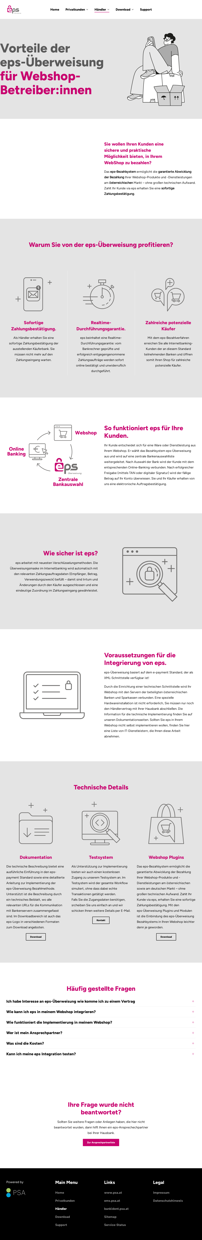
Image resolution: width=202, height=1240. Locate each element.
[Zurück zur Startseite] (14, 9)
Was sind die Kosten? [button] (25, 1043)
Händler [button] (102, 9)
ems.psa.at (112, 1201)
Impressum (161, 1192)
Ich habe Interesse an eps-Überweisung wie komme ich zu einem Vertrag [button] (70, 1001)
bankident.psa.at (116, 1209)
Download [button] (125, 9)
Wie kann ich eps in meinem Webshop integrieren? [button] (51, 1011)
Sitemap (110, 1217)
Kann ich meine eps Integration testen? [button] (41, 1054)
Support (146, 9)
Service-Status (115, 1225)
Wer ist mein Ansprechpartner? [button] (34, 1032)
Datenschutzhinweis (168, 1201)
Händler (61, 1209)
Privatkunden (65, 1201)
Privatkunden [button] (76, 9)
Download (36, 936)
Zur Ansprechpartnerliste (101, 1142)
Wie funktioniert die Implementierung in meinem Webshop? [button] (59, 1022)
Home (54, 9)
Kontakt (101, 920)
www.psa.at (113, 1192)
